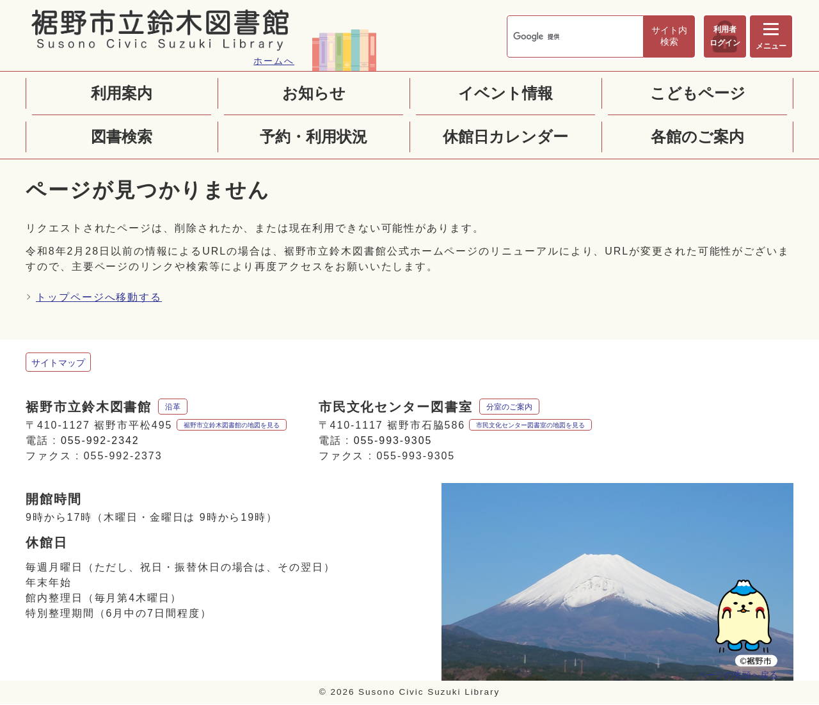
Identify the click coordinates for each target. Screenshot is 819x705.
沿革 (172, 407)
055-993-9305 (393, 441)
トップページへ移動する (99, 297)
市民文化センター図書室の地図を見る (530, 425)
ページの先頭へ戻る (737, 674)
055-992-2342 (100, 441)
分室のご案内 (509, 407)
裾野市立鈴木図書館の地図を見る (232, 425)
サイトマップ (58, 363)
